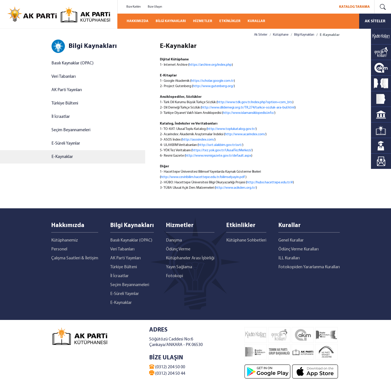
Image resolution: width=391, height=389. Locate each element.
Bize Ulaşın (155, 6)
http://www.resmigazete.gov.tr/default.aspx (218, 156)
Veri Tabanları (63, 76)
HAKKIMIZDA (138, 21)
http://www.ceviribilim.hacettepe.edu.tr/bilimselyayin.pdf (203, 177)
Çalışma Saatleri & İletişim (74, 258)
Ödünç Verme (178, 249)
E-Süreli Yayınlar (65, 143)
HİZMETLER (202, 21)
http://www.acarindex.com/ (245, 134)
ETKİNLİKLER (229, 21)
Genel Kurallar (291, 240)
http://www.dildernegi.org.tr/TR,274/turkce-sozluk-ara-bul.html (248, 107)
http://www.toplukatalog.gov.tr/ (231, 129)
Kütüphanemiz (64, 240)
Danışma (174, 240)
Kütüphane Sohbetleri (246, 240)
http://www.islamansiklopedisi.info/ (248, 113)
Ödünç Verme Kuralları (298, 249)
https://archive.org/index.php (210, 65)
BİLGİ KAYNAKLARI (171, 21)
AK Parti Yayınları (66, 90)
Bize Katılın (133, 6)
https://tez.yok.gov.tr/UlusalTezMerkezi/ (222, 150)
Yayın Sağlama (179, 267)
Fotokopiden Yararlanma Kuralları (309, 267)
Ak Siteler (260, 35)
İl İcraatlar (60, 117)
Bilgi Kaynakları (304, 35)
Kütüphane (281, 35)
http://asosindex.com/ (198, 139)
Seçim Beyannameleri (70, 130)
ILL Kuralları (289, 258)
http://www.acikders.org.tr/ (236, 188)
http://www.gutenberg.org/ (213, 86)
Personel (59, 249)
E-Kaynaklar (62, 157)
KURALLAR (256, 21)
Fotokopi (174, 276)
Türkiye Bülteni (64, 103)
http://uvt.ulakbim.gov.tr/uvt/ (220, 145)
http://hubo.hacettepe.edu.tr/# (270, 182)
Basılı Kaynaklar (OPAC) (72, 63)
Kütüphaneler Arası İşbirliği (190, 258)
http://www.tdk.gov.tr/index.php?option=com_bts (254, 102)
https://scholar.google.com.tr (212, 81)
